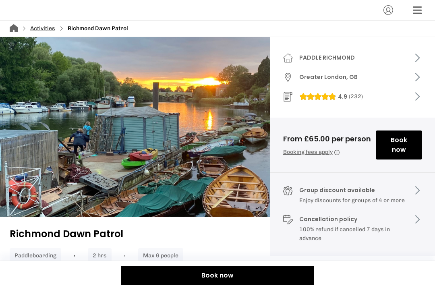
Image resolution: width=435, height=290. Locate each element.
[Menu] (417, 10)
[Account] (388, 10)
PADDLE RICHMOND (327, 58)
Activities (42, 28)
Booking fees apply (311, 152)
